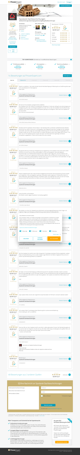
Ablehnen (26, 238)
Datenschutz (65, 450)
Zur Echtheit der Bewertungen (12, 42)
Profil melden (42, 415)
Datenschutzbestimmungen (31, 227)
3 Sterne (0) (45, 80)
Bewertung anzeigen (55, 44)
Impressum (21, 227)
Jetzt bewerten (13, 46)
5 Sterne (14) (23, 80)
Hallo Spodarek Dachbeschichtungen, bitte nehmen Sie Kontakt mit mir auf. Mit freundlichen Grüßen (23, 397)
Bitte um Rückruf (47, 396)
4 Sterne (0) (34, 80)
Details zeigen (56, 234)
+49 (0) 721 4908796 (25, 34)
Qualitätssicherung (59, 450)
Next (48, 27)
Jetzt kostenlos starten (62, 442)
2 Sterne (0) (56, 80)
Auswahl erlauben (40, 238)
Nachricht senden (48, 405)
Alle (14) (12, 80)
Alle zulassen (54, 238)
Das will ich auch (61, 2)
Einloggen (69, 2)
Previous (34, 27)
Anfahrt (22, 31)
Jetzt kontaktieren (66, 5)
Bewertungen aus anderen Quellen (12, 38)
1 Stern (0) (67, 80)
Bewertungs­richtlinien (52, 450)
